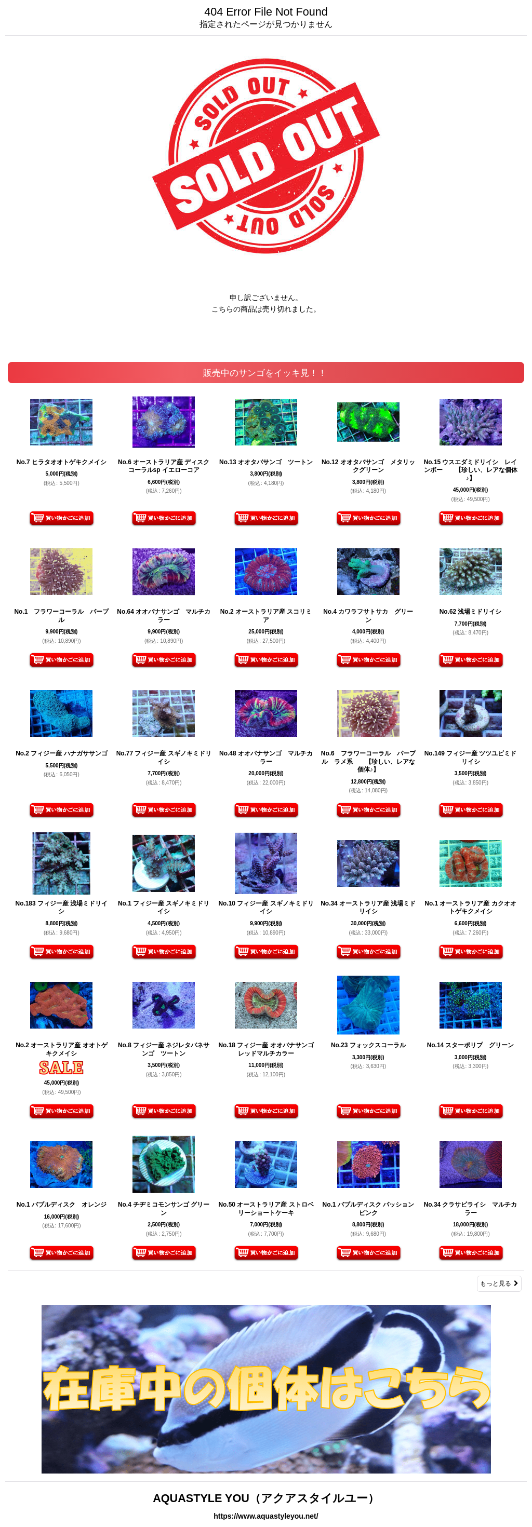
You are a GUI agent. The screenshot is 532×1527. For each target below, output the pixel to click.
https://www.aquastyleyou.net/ (266, 1516)
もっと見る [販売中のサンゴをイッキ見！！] (499, 1283)
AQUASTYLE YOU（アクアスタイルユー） (266, 1498)
